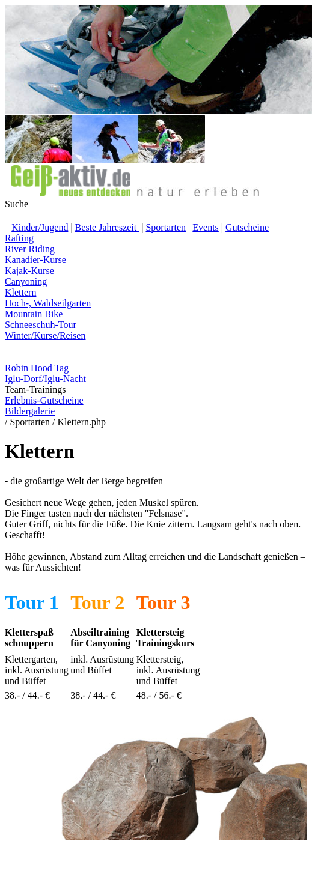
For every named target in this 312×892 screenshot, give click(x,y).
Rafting (19, 238)
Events (205, 227)
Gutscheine (247, 227)
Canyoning (26, 281)
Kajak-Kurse (29, 270)
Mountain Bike (34, 314)
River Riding (30, 249)
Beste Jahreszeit (107, 227)
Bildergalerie (30, 411)
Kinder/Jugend (39, 227)
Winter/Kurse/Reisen (45, 335)
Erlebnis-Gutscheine (44, 400)
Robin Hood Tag (37, 368)
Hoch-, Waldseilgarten (48, 303)
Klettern (20, 292)
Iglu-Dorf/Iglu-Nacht (45, 379)
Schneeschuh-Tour (40, 325)
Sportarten (165, 227)
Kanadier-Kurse (35, 260)
